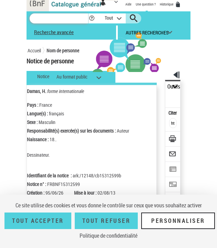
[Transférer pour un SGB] (173, 185)
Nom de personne (62, 50)
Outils (173, 86)
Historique (167, 4)
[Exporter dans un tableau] (173, 170)
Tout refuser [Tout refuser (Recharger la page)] (106, 221)
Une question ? (146, 4)
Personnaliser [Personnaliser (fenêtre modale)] (178, 221)
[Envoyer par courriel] (173, 155)
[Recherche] (59, 18)
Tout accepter (38, 221)
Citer (173, 113)
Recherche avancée (54, 32)
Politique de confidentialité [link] (108, 235)
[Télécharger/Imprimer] (173, 140)
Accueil (34, 50)
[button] (92, 18)
